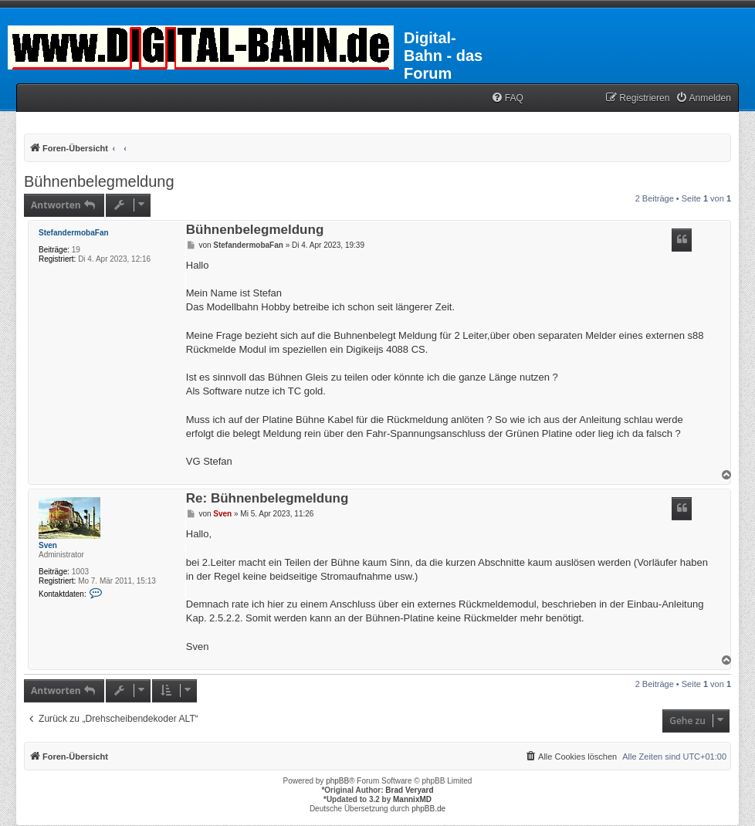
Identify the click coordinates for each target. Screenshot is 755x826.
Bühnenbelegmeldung (99, 181)
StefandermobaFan (74, 233)
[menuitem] (507, 98)
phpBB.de (428, 808)
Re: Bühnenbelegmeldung (267, 499)
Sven (48, 545)
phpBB (337, 781)
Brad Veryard (409, 790)
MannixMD (412, 799)
